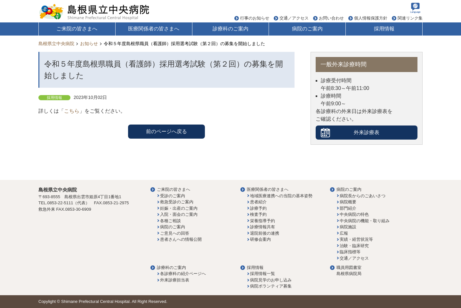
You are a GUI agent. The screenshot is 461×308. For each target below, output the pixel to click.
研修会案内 (260, 239)
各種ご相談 (170, 220)
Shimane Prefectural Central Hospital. (96, 301)
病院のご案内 (307, 28)
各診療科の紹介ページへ (183, 273)
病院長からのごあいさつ (362, 195)
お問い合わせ (331, 18)
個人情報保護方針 (370, 18)
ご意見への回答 (174, 233)
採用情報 (384, 28)
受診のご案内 (172, 195)
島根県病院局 (348, 273)
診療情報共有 (262, 226)
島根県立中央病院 (56, 43)
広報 (344, 233)
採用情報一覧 (262, 273)
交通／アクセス (294, 18)
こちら (71, 111)
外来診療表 (366, 132)
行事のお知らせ (254, 18)
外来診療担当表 (174, 280)
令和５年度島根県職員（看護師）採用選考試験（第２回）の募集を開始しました (184, 43)
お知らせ (89, 43)
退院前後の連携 (264, 233)
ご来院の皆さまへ (76, 28)
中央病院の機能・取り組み (365, 220)
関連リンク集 (410, 18)
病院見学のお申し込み (271, 280)
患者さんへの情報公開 (181, 239)
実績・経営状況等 (356, 239)
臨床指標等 (350, 251)
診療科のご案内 (230, 28)
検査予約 (258, 214)
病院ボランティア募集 (271, 286)
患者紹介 (258, 201)
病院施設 (348, 226)
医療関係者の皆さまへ (153, 28)
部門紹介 (348, 208)
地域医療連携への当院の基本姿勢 (281, 195)
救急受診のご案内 (176, 201)
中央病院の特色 (354, 214)
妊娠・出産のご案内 (179, 208)
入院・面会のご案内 (179, 214)
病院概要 (348, 201)
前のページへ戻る (166, 131)
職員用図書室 (348, 267)
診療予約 (258, 208)
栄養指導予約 (262, 220)
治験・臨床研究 (354, 245)
